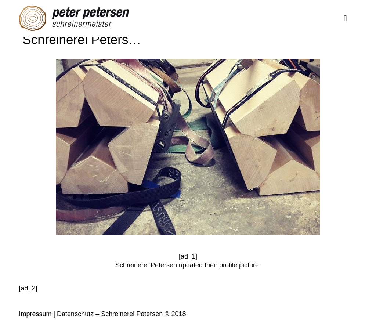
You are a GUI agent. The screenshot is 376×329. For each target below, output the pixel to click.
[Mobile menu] (345, 18)
